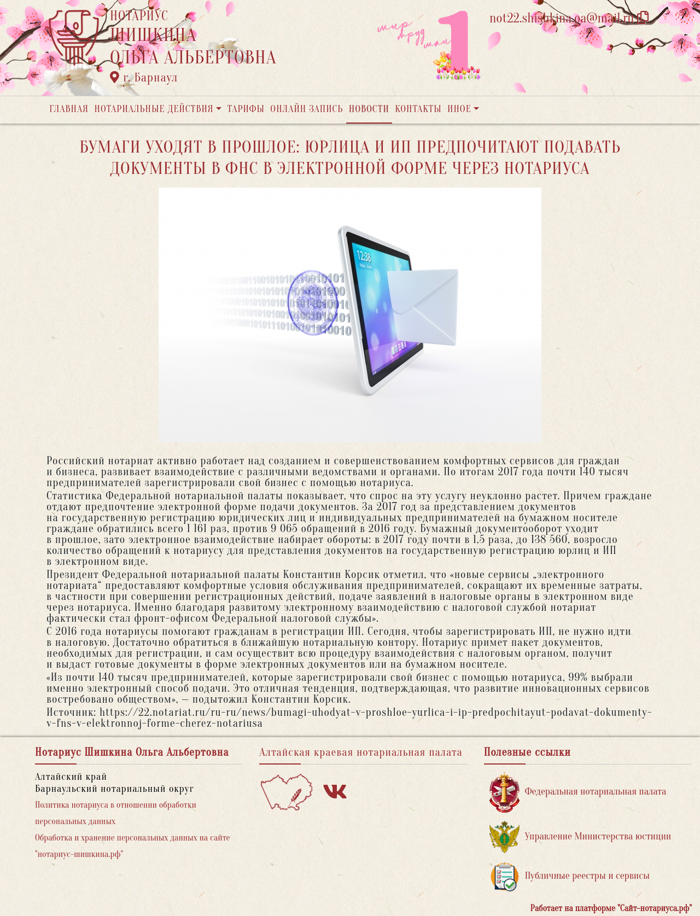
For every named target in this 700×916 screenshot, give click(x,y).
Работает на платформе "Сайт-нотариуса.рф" (611, 908)
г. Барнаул (144, 78)
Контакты (418, 109)
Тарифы (246, 109)
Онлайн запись (306, 109)
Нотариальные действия (153, 109)
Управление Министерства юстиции (580, 837)
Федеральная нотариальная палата (578, 792)
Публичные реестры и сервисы (569, 876)
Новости (369, 109)
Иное (459, 109)
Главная (69, 109)
